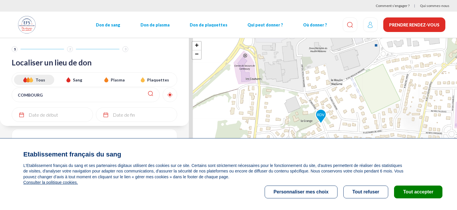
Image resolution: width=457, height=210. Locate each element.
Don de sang (108, 24)
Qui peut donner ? (265, 24)
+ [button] (196, 46)
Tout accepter (418, 191)
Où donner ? (315, 24)
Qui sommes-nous (434, 5)
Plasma (118, 79)
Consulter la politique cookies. (50, 182)
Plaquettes (158, 79)
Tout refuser (365, 191)
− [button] (196, 54)
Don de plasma (155, 24)
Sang (77, 79)
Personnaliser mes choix (301, 191)
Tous (40, 79)
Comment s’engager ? (392, 5)
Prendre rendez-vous (414, 24)
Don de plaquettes (208, 24)
